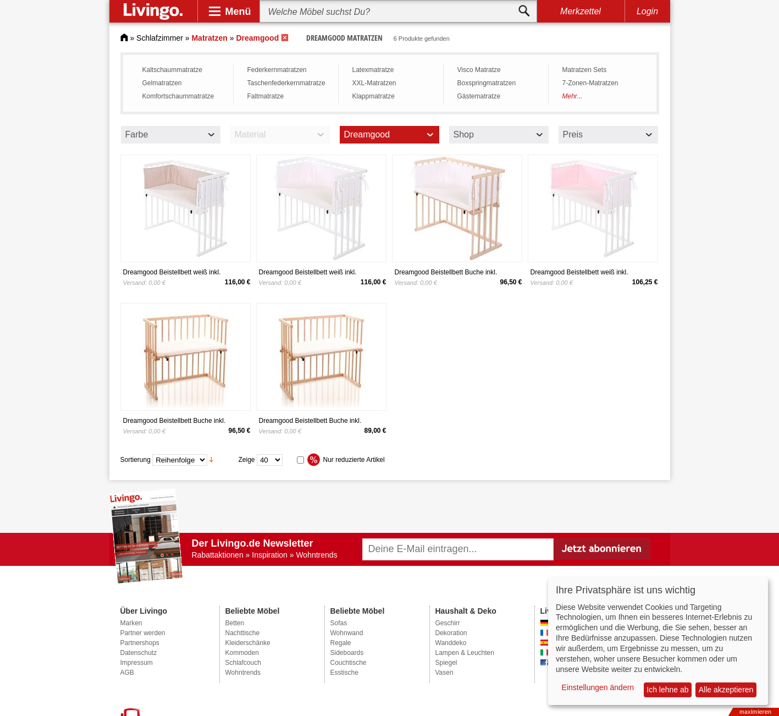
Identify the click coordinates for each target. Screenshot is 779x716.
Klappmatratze (373, 96)
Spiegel (446, 663)
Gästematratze (479, 96)
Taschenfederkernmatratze (286, 83)
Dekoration (451, 633)
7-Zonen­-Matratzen (590, 83)
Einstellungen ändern (598, 687)
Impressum (136, 663)
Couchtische (348, 663)
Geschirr (447, 623)
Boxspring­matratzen (486, 83)
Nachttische (242, 633)
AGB (127, 672)
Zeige (247, 459)
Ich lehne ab (667, 689)
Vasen (444, 672)
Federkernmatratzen (277, 70)
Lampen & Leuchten (464, 653)
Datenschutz (138, 653)
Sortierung (135, 459)
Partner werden (142, 633)
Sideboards (347, 653)
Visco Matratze (479, 70)
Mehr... (572, 96)
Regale (340, 643)
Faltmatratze (265, 96)
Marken (131, 623)
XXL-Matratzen (374, 83)
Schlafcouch (243, 663)
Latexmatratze (373, 70)
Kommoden (242, 653)
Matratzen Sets (584, 70)
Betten (235, 623)
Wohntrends (243, 672)
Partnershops (139, 643)
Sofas (338, 623)
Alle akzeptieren (726, 689)
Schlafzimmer (159, 38)
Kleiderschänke (247, 643)
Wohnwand (346, 633)
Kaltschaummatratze (172, 70)
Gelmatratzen (162, 83)
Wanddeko (451, 643)
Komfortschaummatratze (178, 96)
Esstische (344, 672)
